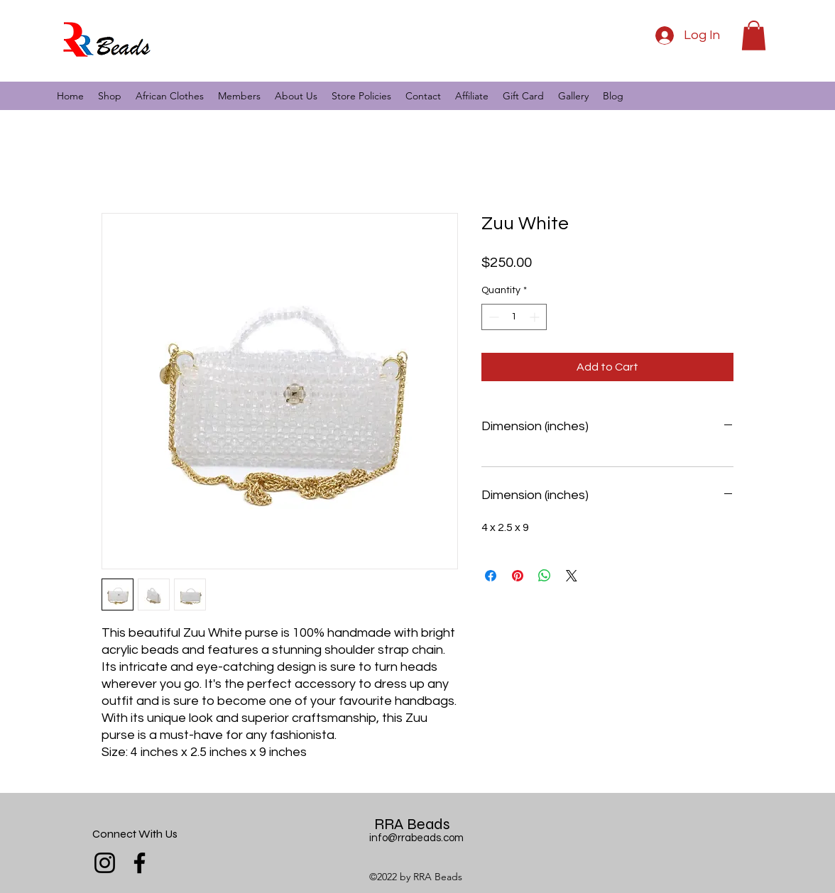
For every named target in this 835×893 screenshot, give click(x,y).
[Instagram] (105, 863)
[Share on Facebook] (490, 575)
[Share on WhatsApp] (544, 575)
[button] (753, 35)
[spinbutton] (514, 317)
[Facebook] (139, 863)
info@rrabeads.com (416, 838)
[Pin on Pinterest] (517, 575)
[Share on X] (571, 575)
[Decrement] (492, 317)
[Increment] (536, 317)
